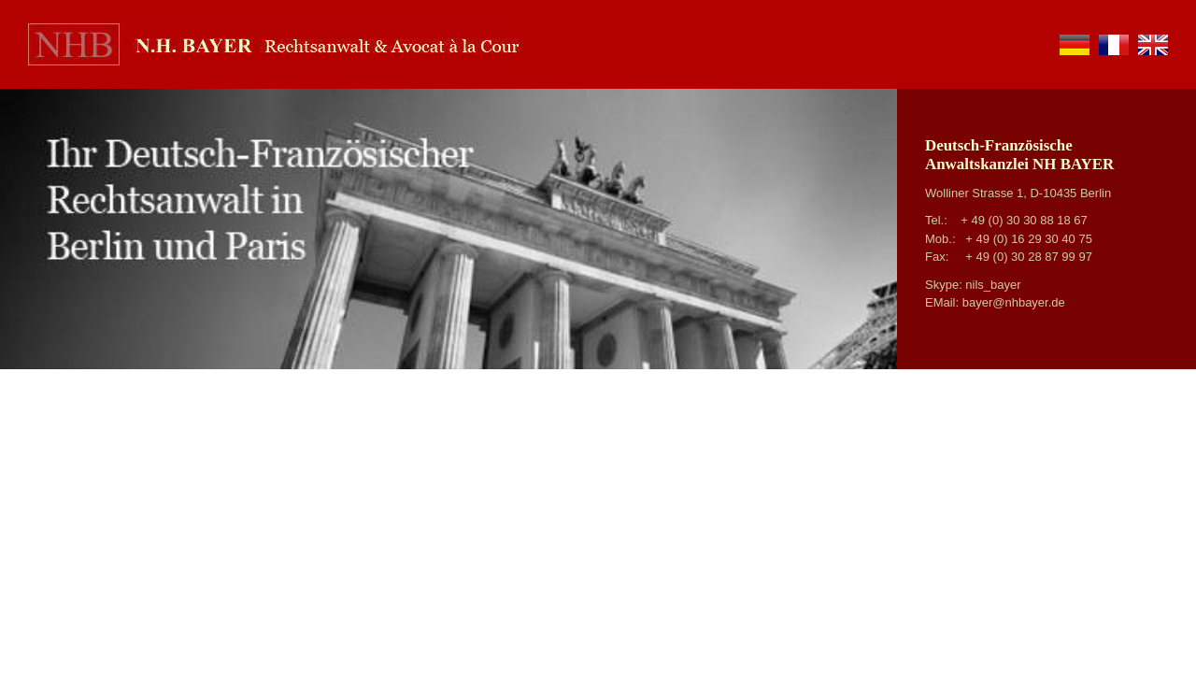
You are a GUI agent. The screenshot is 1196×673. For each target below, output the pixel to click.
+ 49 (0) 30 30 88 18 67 (1024, 220)
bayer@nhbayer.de (1013, 302)
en (1153, 45)
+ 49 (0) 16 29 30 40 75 (1028, 239)
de (1074, 45)
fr (1114, 45)
